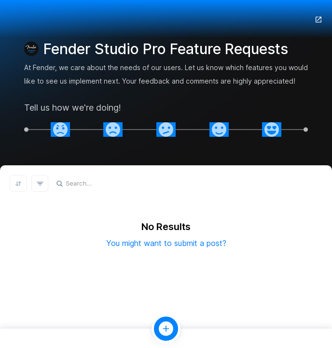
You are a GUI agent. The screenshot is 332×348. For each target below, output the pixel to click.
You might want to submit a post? (166, 243)
